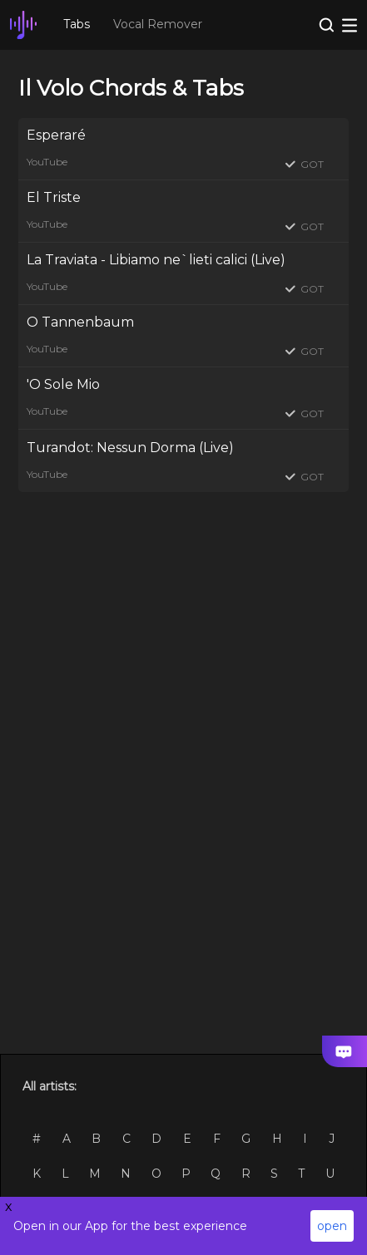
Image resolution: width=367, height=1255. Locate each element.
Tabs (76, 24)
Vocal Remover (157, 24)
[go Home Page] (23, 25)
